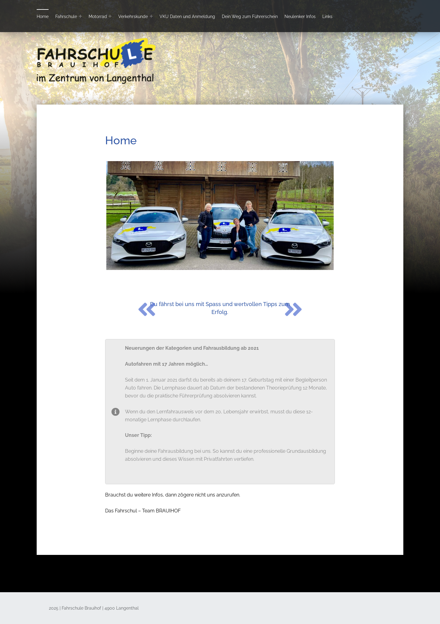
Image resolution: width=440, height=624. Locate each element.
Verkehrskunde (133, 16)
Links (327, 16)
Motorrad (98, 16)
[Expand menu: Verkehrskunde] (151, 16)
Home (43, 16)
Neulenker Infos (300, 16)
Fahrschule (66, 16)
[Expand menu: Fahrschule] (80, 16)
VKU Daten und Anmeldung (187, 16)
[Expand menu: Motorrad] (110, 16)
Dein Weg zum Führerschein (250, 16)
